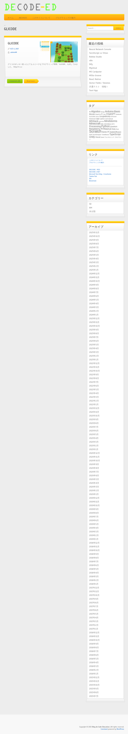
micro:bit (101, 121)
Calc (104, 114)
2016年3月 (94, 666)
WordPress (120, 729)
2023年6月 (94, 341)
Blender (92, 114)
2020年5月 (94, 479)
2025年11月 (94, 232)
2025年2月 (94, 266)
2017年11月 (94, 591)
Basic (117, 111)
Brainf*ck (98, 114)
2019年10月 (94, 505)
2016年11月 (94, 636)
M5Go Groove (95, 75)
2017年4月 (93, 617)
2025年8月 (94, 244)
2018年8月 (94, 558)
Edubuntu (119, 114)
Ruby (114, 129)
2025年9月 (94, 240)
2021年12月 (94, 408)
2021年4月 (94, 438)
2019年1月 (93, 539)
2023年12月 (94, 318)
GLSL (97, 116)
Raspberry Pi (96, 129)
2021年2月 (94, 445)
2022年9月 (94, 374)
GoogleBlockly (104, 116)
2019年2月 (94, 535)
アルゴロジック (109, 137)
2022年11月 (94, 367)
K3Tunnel (113, 116)
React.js (107, 129)
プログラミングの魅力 (66, 18)
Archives (23, 18)
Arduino (109, 111)
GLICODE (13, 43)
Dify (91, 64)
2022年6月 (94, 386)
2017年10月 (94, 595)
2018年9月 (94, 554)
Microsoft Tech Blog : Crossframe (100, 174)
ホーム (11, 18)
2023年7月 (94, 337)
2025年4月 (94, 259)
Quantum (113, 127)
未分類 (92, 211)
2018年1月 (93, 584)
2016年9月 (94, 644)
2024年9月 (94, 285)
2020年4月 (94, 483)
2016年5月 (94, 659)
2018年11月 (94, 546)
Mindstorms (110, 121)
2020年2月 (94, 490)
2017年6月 (93, 610)
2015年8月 (94, 692)
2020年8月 (94, 468)
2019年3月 (94, 531)
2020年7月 (94, 472)
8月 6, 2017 (14, 49)
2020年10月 (94, 460)
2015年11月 (94, 681)
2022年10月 (94, 371)
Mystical (93, 68)
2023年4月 (94, 348)
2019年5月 (94, 524)
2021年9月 (94, 419)
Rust (117, 129)
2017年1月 (93, 629)
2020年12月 (94, 453)
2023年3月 (94, 352)
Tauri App (93, 90)
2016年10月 (94, 640)
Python (105, 126)
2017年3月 (93, 621)
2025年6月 (94, 251)
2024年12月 (94, 273)
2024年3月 (94, 307)
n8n (91, 60)
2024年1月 (94, 315)
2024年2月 (94, 311)
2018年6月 (94, 565)
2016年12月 (94, 632)
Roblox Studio (95, 57)
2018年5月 (94, 569)
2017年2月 (93, 625)
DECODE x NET (94, 172)
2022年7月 (94, 382)
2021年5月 (94, 434)
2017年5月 (93, 614)
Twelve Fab (93, 176)
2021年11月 (94, 412)
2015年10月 (94, 685)
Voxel (102, 137)
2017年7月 (93, 606)
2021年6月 (94, 431)
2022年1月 (94, 404)
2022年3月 (94, 397)
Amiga (103, 112)
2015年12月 (94, 677)
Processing (95, 126)
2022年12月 (94, 363)
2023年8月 (94, 333)
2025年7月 (94, 247)
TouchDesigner (96, 134)
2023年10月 (94, 326)
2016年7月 (94, 651)
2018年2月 (94, 580)
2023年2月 (94, 356)
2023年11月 (94, 322)
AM (90, 208)
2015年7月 (93, 696)
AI (90, 112)
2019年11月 (94, 502)
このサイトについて (41, 18)
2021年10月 (94, 416)
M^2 (113, 124)
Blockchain (92, 181)
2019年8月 (94, 513)
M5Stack (93, 121)
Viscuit (97, 137)
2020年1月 (94, 494)
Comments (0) (15, 81)
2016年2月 (94, 670)
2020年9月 (94, 464)
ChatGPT (110, 114)
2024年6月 (94, 296)
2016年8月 (94, 647)
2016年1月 (93, 674)
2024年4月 (94, 303)
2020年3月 (94, 487)
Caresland (104, 729)
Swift (90, 134)
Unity (92, 136)
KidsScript (92, 119)
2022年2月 (94, 401)
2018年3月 (94, 576)
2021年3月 (94, 442)
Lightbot (102, 119)
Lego (97, 119)
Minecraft (94, 123)
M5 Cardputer (95, 72)
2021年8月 (94, 423)
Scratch (95, 131)
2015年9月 (94, 689)
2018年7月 (94, 561)
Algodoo (95, 111)
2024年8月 (94, 288)
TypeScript (115, 134)
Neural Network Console (100, 49)
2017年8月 (94, 603)
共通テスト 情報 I (98, 87)
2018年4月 (94, 573)
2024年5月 (94, 300)
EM (90, 178)
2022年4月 (94, 393)
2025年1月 (94, 270)
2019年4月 (94, 528)
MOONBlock (108, 124)
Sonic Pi (105, 132)
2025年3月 (94, 262)
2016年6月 (94, 655)
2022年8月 (94, 378)
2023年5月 (94, 345)
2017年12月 (94, 588)
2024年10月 (94, 281)
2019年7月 (94, 517)
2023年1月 (94, 359)
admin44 (13, 52)
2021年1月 (93, 449)
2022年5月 (94, 389)
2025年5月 (94, 255)
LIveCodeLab (109, 119)
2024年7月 (94, 292)
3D (90, 204)
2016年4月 (94, 662)
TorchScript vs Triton (98, 53)
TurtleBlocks (105, 134)
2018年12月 (94, 543)
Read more (31, 81)
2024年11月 (94, 277)
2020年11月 (94, 457)
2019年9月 (94, 509)
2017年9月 (93, 599)
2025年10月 (94, 236)
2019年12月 (94, 498)
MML (102, 124)
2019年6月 (94, 520)
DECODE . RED (94, 170)
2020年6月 (94, 475)
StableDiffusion (115, 132)
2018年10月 (94, 550)
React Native (95, 79)
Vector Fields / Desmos (99, 83)
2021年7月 (93, 427)
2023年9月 (94, 330)
